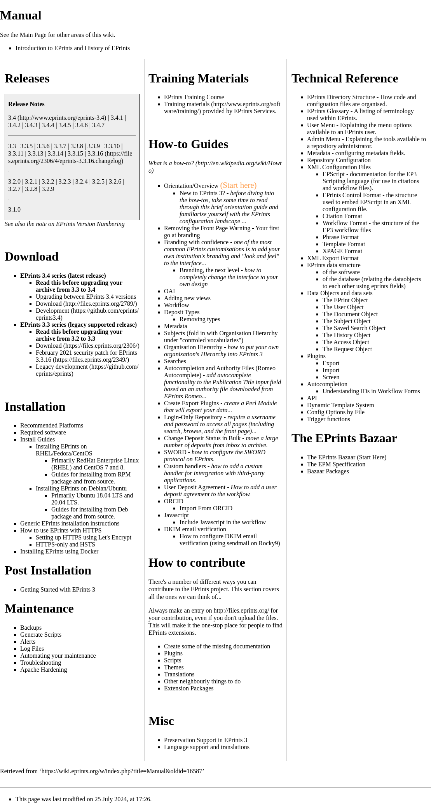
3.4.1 (117, 117)
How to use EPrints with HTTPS (60, 530)
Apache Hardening (43, 669)
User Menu (321, 125)
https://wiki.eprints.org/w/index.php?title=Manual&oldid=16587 (122, 771)
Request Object (353, 349)
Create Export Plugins (191, 403)
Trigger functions (328, 419)
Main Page (33, 35)
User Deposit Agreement (194, 487)
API (312, 398)
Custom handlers (185, 466)
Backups (31, 627)
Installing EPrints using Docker (59, 551)
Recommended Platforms (51, 425)
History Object (352, 335)
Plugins (173, 653)
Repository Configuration (339, 160)
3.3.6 (43, 146)
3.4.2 (14, 125)
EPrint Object (351, 300)
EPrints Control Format (352, 195)
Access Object (351, 342)
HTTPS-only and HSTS (65, 544)
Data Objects (323, 293)
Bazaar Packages (328, 471)
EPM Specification (341, 464)
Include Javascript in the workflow (223, 522)
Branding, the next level (209, 270)
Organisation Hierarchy (193, 347)
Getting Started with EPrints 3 (57, 589)
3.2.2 (48, 181)
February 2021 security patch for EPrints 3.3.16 (86, 356)
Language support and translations (207, 747)
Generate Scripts (40, 634)
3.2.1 (31, 181)
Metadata (318, 153)
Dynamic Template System (340, 405)
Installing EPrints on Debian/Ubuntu (81, 488)
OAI (169, 291)
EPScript (334, 174)
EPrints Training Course (194, 97)
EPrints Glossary (328, 111)
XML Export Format (333, 258)
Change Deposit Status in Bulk (202, 438)
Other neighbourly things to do (202, 681)
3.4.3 (31, 125)
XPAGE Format (342, 251)
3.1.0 (14, 209)
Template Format (344, 244)
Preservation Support (190, 740)
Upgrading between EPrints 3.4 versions (86, 296)
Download (49, 303)
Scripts (172, 660)
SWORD (175, 452)
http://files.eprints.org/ (241, 610)
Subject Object (352, 321)
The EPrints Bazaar (331, 457)
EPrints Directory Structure (341, 97)
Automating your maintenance (58, 655)
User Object (349, 307)
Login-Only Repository (193, 417)
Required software (43, 432)
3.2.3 (65, 181)
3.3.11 (15, 153)
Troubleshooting (40, 662)
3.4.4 (48, 125)
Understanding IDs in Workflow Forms (371, 391)
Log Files (32, 648)
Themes (174, 667)
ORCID (173, 501)
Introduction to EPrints (44, 48)
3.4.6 (81, 125)
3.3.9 (93, 146)
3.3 (12, 146)
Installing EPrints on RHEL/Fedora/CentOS (64, 450)
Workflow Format (345, 223)
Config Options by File (336, 412)
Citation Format (342, 216)
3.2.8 (31, 189)
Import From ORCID (206, 508)
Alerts (27, 641)
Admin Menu (323, 139)
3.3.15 (75, 153)
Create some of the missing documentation (217, 646)
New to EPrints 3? (202, 193)
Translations (179, 674)
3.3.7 (60, 146)
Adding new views (187, 298)
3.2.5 (98, 181)
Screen (331, 377)
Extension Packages (189, 688)
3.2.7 (14, 189)
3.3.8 (77, 146)
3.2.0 (14, 181)
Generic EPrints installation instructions (70, 523)
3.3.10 (112, 146)
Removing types (200, 319)
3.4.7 (98, 125)
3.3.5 (26, 146)
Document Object (356, 314)
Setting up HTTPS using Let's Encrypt (83, 537)
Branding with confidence (196, 242)
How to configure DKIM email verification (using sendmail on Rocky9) (230, 539)
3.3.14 (55, 153)
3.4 (12, 117)
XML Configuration (332, 167)
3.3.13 (36, 153)
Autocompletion (327, 384)
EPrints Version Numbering (90, 224)
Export (331, 363)
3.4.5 (65, 125)
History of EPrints (107, 48)
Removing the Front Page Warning (207, 228)
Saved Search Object (360, 328)
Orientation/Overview (191, 185)
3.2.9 (48, 189)
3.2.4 (81, 181)
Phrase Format (341, 237)
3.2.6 (115, 181)
